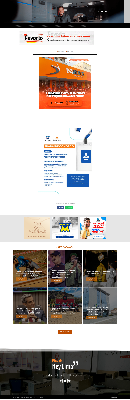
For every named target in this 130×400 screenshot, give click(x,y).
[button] (60, 207)
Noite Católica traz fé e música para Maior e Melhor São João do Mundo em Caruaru (100, 274)
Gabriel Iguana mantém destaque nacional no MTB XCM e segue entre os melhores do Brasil (29, 274)
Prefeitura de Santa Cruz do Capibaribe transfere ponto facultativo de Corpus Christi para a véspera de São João (100, 311)
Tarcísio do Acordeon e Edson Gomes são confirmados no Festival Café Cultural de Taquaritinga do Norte (63, 274)
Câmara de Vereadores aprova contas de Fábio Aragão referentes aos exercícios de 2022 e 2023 (29, 311)
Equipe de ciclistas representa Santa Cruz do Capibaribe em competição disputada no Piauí (63, 311)
